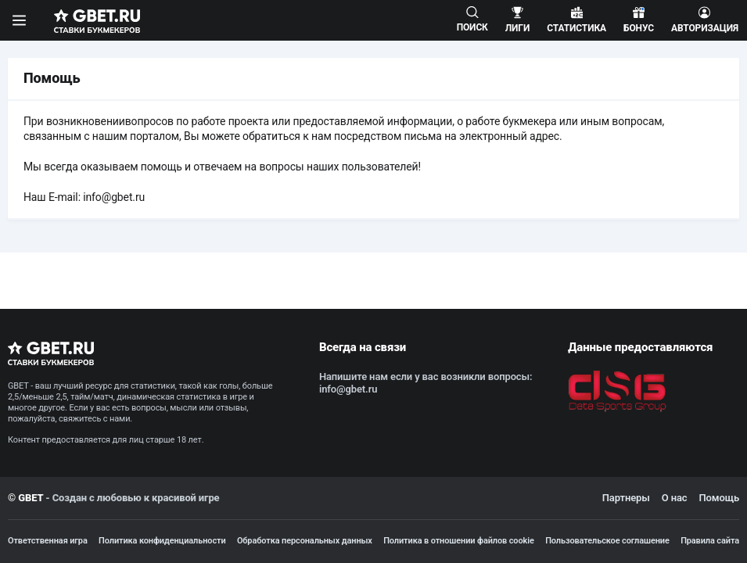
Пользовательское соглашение (607, 541)
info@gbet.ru (114, 197)
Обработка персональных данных (304, 541)
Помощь (719, 498)
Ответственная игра (48, 541)
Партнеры (626, 498)
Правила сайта (710, 541)
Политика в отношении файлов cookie (458, 541)
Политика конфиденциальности (162, 541)
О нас (675, 498)
